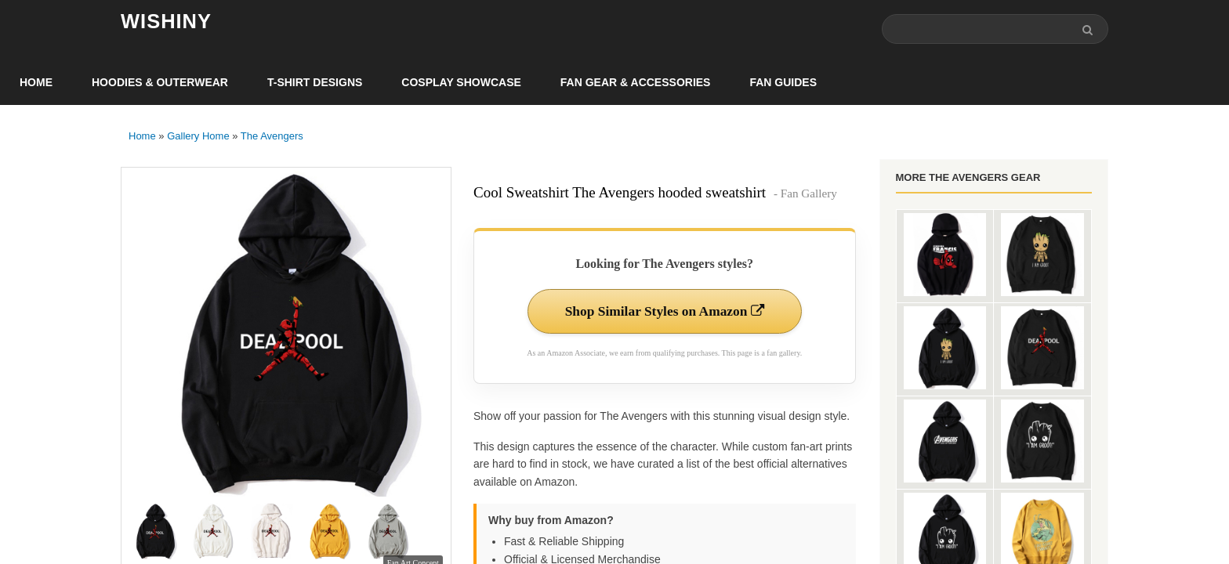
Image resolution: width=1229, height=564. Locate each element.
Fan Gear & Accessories (635, 83)
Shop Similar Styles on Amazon (664, 312)
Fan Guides (783, 83)
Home (36, 83)
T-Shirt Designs (314, 83)
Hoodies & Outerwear (160, 83)
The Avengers (272, 137)
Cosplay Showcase (460, 83)
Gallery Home (198, 137)
